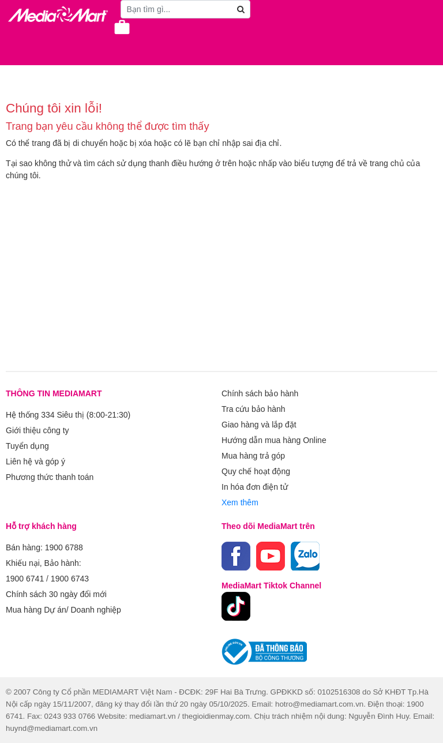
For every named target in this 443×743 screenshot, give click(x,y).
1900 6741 (25, 578)
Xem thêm (240, 502)
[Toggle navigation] (14, 36)
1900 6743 (70, 578)
